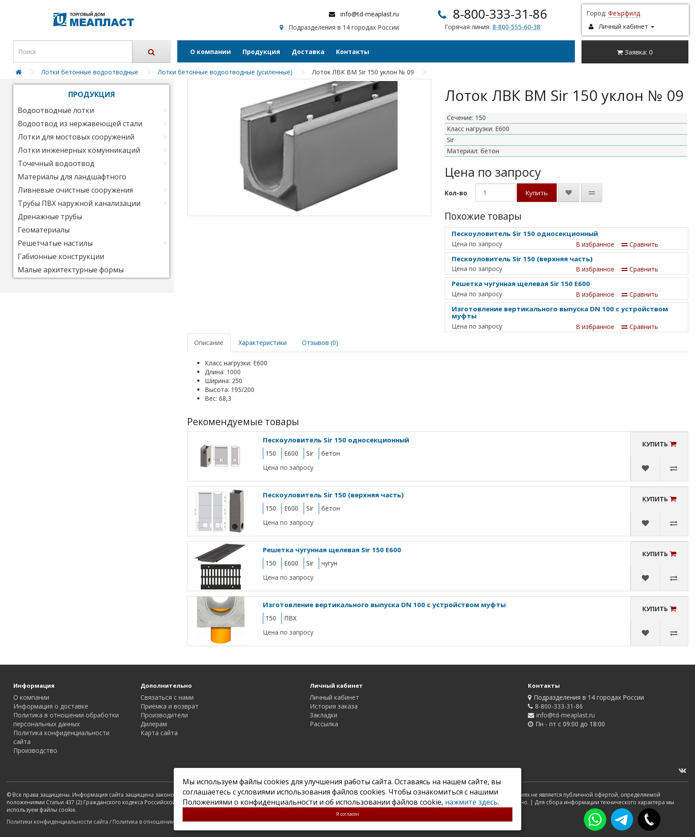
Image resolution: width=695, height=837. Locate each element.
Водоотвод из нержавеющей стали (80, 123)
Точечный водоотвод (56, 163)
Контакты (352, 51)
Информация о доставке (50, 706)
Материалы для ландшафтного (72, 177)
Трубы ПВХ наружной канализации (79, 203)
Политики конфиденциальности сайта (57, 821)
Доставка (308, 51)
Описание (208, 342)
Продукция (261, 51)
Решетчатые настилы (55, 243)
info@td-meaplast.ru (369, 14)
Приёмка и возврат (170, 706)
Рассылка (324, 724)
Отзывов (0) (320, 342)
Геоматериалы (44, 230)
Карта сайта (159, 732)
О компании (210, 51)
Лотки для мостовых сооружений (76, 137)
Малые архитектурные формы (71, 270)
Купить (536, 192)
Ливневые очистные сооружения (75, 190)
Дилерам (154, 724)
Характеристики (262, 342)
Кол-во (456, 193)
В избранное (595, 244)
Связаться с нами (167, 697)
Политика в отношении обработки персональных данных (66, 719)
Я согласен (347, 814)
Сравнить (639, 244)
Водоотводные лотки (56, 110)
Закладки (323, 715)
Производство (35, 750)
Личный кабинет (334, 697)
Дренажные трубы (50, 216)
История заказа (334, 706)
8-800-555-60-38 (516, 27)
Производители (164, 715)
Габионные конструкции (61, 256)
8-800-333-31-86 (500, 13)
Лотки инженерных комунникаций (79, 150)
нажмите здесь (471, 802)
